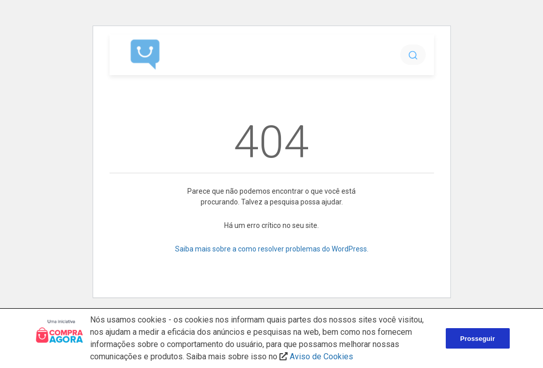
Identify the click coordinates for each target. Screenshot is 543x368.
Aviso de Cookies (321, 356)
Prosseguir (477, 338)
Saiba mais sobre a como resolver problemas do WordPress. (271, 249)
